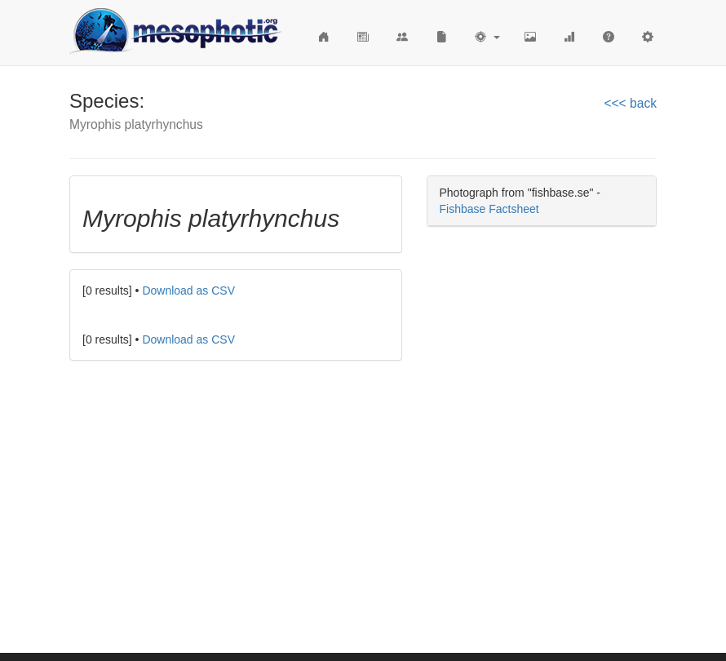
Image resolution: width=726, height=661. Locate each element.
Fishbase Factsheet (489, 208)
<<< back (630, 103)
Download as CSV (188, 290)
